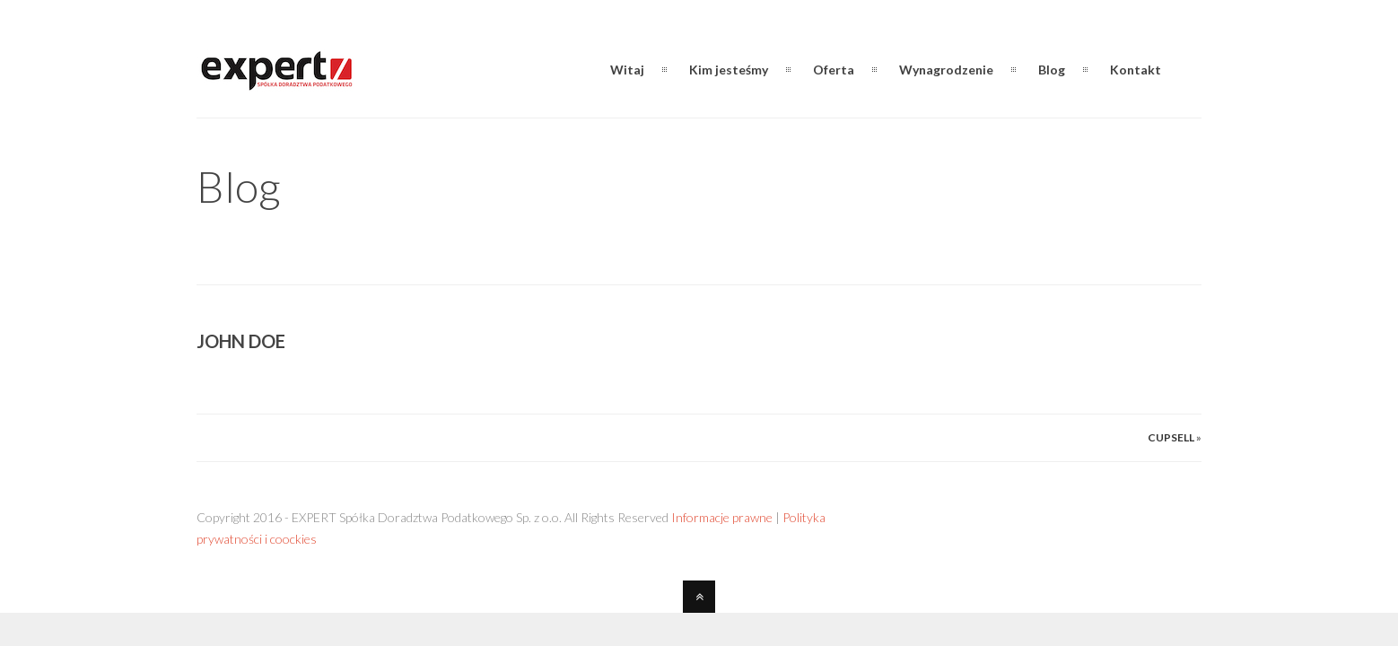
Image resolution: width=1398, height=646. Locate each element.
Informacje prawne (722, 517)
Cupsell (1171, 437)
